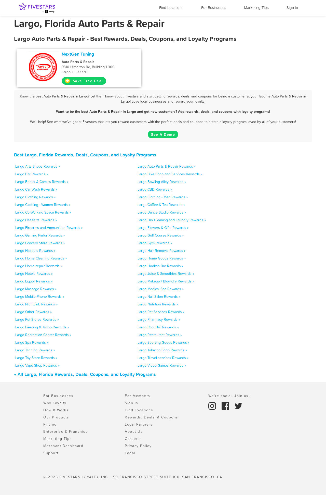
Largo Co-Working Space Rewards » (43, 212)
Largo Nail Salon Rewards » (159, 296)
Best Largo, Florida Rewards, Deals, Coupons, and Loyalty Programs (85, 154)
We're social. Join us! (229, 395)
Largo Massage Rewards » (36, 288)
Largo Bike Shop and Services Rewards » (170, 174)
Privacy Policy (138, 445)
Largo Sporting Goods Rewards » (163, 342)
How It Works (56, 410)
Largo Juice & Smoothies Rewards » (166, 273)
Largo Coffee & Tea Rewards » (161, 204)
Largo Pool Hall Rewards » (158, 327)
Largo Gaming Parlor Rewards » (40, 235)
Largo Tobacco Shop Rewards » (162, 350)
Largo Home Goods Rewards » (162, 258)
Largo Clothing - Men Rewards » (163, 197)
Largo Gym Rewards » (155, 242)
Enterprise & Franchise (65, 431)
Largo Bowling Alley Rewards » (162, 181)
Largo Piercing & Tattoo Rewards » (42, 327)
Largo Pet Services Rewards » (161, 311)
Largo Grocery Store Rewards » (40, 242)
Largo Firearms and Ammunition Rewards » (49, 227)
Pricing (50, 424)
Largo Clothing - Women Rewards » (42, 204)
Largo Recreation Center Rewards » (43, 334)
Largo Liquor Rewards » (33, 281)
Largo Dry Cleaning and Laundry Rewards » (172, 219)
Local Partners (139, 424)
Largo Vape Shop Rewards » (37, 365)
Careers (132, 438)
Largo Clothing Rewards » (35, 197)
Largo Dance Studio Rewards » (162, 212)
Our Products (56, 417)
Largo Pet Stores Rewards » (37, 319)
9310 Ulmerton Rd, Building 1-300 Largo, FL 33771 (96, 67)
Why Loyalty (54, 402)
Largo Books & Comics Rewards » (41, 181)
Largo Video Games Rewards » (162, 365)
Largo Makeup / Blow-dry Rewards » (166, 281)
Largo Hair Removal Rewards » (162, 250)
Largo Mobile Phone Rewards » (39, 296)
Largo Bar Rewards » (31, 174)
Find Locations (171, 7)
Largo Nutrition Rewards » (158, 304)
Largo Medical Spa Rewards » (161, 288)
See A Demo (163, 134)
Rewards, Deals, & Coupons (151, 417)
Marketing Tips (256, 7)
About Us (134, 431)
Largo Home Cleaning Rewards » (41, 258)
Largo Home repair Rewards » (38, 265)
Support (51, 452)
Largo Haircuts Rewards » (35, 250)
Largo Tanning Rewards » (35, 350)
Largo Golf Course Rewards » (161, 235)
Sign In (292, 7)
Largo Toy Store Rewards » (36, 357)
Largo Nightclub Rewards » (36, 304)
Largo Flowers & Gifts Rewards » (163, 227)
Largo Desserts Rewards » (36, 219)
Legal (130, 452)
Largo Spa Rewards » (31, 342)
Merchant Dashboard (63, 445)
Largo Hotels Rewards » (34, 273)
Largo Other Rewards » (33, 311)
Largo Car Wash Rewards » (36, 189)
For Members (137, 395)
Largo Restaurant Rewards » (160, 334)
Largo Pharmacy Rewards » (159, 319)
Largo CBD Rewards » (155, 189)
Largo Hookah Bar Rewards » (160, 265)
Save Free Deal (84, 80)
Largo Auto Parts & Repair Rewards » (167, 166)
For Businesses (213, 7)
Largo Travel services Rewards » (163, 357)
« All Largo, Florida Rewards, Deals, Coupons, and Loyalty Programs (85, 374)
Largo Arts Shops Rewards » (37, 166)
